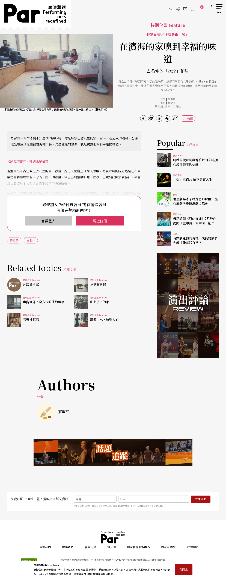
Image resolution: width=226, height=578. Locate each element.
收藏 (190, 118)
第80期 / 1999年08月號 (168, 106)
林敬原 (171, 103)
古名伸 (21, 138)
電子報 (111, 547)
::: (211, 6)
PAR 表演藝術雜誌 (113, 537)
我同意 (183, 569)
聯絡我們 (67, 547)
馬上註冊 (100, 220)
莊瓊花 (171, 99)
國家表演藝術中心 (138, 547)
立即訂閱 (200, 499)
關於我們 (45, 547)
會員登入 (48, 220)
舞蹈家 (18, 171)
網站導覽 (192, 547)
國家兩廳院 (168, 547)
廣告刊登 (90, 547)
